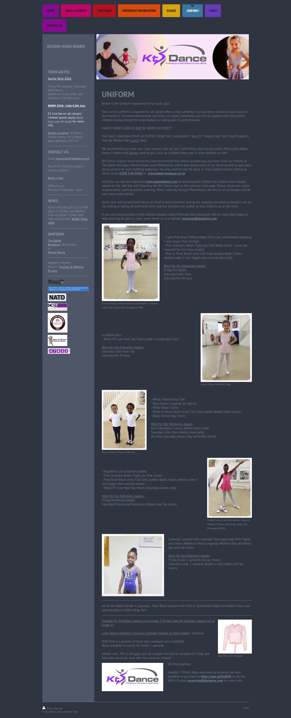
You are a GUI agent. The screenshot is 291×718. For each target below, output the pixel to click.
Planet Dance (56, 252)
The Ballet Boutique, (54, 243)
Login (246, 707)
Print (47, 708)
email (68, 121)
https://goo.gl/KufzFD (216, 676)
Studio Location (58, 133)
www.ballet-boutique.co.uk (166, 173)
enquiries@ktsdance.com (72, 158)
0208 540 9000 (130, 173)
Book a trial (55, 178)
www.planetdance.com (161, 182)
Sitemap (58, 708)
